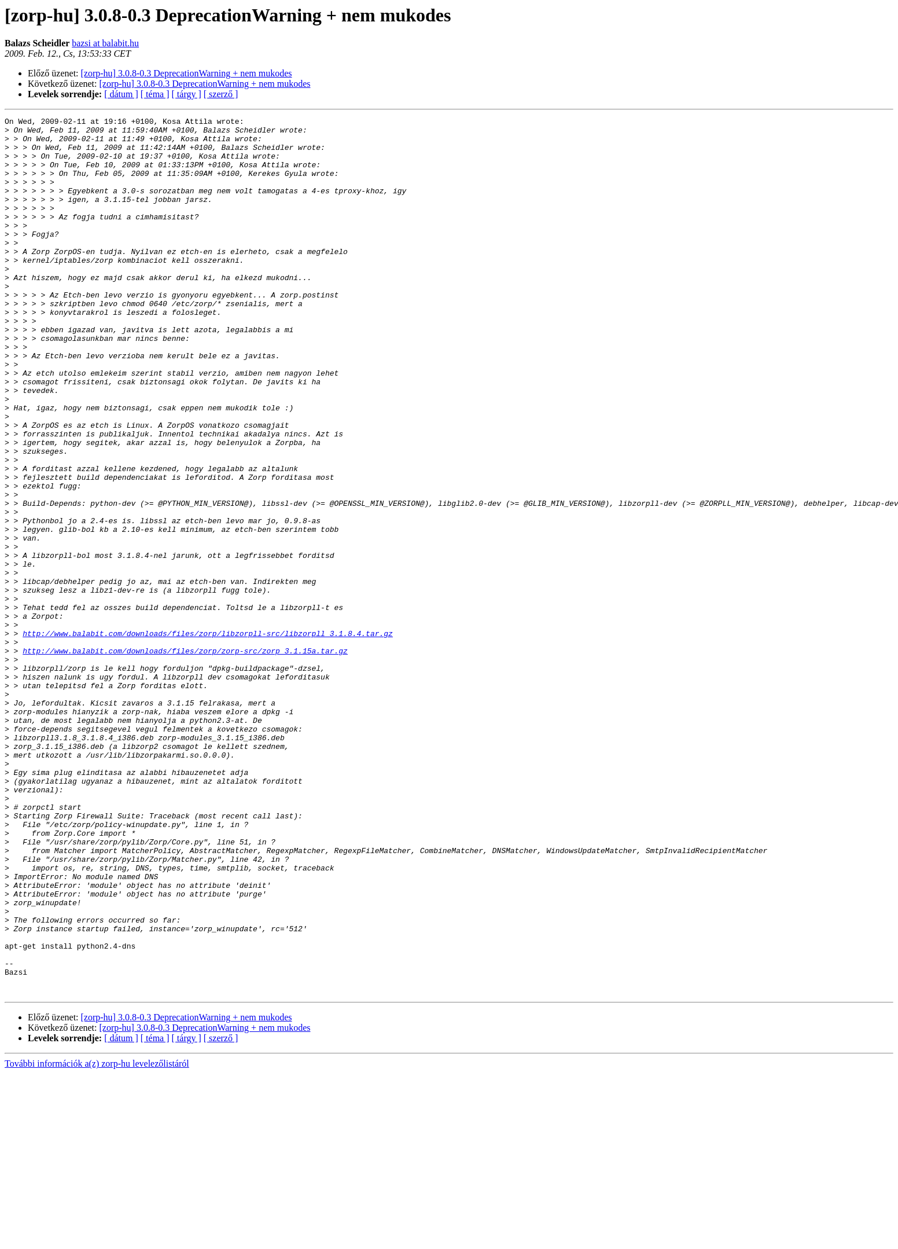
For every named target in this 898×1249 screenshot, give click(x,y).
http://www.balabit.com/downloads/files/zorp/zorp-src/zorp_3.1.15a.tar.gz (185, 758)
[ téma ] (155, 94)
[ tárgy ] (186, 94)
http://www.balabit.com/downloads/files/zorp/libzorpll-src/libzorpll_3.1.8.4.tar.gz (208, 737)
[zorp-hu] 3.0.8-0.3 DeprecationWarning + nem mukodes (186, 73)
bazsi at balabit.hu (105, 43)
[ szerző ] (221, 94)
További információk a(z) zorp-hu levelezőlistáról (97, 1239)
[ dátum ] (121, 94)
